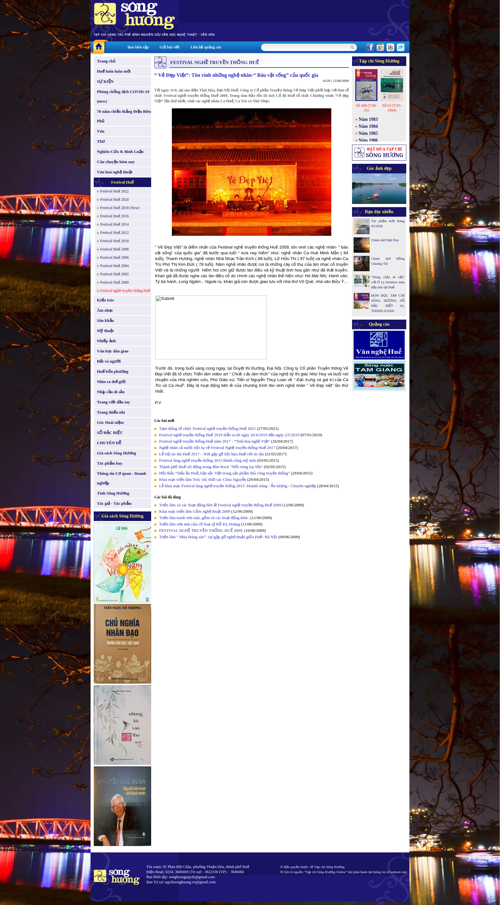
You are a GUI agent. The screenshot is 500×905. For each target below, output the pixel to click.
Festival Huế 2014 (114, 224)
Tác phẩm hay (109, 463)
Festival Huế (122, 182)
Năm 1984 (368, 126)
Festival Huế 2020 (114, 199)
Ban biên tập (138, 47)
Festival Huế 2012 (114, 232)
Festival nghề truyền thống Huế (125, 290)
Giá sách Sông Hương (116, 453)
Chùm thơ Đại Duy (385, 240)
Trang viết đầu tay (113, 402)
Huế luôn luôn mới (114, 71)
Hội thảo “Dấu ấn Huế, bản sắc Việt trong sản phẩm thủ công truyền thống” (224, 473)
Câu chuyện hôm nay (116, 161)
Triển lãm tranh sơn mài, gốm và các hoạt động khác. (204, 517)
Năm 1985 (368, 133)
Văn (100, 131)
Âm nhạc (105, 310)
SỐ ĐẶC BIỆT (109, 432)
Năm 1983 (368, 119)
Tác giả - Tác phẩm (114, 503)
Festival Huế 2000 (114, 282)
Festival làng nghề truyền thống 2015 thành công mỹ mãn (207, 460)
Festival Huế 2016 (114, 216)
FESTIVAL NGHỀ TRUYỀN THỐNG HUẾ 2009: (201, 530)
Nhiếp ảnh (106, 340)
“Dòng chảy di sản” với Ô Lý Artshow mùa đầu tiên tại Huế (388, 282)
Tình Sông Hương (113, 493)
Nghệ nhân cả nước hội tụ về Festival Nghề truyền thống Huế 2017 (217, 447)
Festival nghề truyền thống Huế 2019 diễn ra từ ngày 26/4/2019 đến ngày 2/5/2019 (229, 434)
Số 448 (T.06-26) (366, 107)
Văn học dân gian (113, 351)
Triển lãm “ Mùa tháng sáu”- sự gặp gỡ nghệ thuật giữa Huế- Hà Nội (218, 536)
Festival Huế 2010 (114, 241)
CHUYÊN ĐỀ (109, 442)
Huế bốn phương (113, 371)
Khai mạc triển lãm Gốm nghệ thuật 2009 (194, 511)
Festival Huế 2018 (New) (119, 208)
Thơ (101, 141)
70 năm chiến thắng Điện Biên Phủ (124, 116)
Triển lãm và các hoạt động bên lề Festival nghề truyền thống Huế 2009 (220, 505)
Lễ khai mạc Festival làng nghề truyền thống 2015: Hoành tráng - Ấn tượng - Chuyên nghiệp (237, 485)
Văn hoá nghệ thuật (114, 172)
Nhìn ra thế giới (111, 381)
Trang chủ (106, 61)
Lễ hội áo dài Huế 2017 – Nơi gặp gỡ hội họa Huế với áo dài (211, 454)
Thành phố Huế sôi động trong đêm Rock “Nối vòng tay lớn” (211, 466)
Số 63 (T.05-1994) (391, 107)
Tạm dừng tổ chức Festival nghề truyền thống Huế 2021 (207, 428)
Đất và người (109, 361)
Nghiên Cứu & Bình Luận (120, 151)
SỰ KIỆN (105, 81)
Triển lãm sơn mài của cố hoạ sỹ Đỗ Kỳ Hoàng (199, 524)
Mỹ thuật (105, 330)
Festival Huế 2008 (114, 249)
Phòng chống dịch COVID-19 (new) (123, 96)
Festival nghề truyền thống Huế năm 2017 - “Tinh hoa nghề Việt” (214, 441)
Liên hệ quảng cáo (205, 47)
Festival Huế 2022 (114, 191)
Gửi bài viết (169, 47)
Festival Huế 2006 (114, 257)
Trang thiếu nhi (111, 412)
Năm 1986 (368, 140)
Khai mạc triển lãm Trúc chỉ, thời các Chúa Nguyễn (202, 479)
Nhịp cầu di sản (111, 391)
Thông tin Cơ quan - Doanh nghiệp (121, 478)
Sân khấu (105, 320)
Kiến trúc (105, 300)
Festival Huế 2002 (114, 274)
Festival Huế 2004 (114, 266)
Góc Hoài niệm (110, 422)
